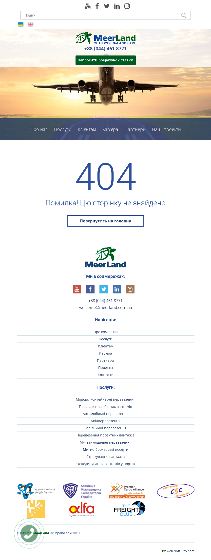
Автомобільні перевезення (106, 413)
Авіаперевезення (105, 420)
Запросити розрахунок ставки (105, 60)
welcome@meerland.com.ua (105, 307)
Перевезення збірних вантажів (105, 406)
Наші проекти (166, 129)
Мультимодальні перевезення (106, 442)
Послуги (62, 129)
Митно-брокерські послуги (105, 449)
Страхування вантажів (105, 456)
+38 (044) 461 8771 (105, 49)
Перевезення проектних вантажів (105, 435)
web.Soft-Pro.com (178, 551)
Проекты (105, 367)
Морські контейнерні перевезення (105, 399)
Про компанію (106, 331)
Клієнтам (87, 129)
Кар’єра (110, 129)
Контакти (105, 144)
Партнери (135, 129)
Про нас (39, 129)
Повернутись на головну (105, 221)
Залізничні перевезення (106, 428)
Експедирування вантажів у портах (105, 463)
